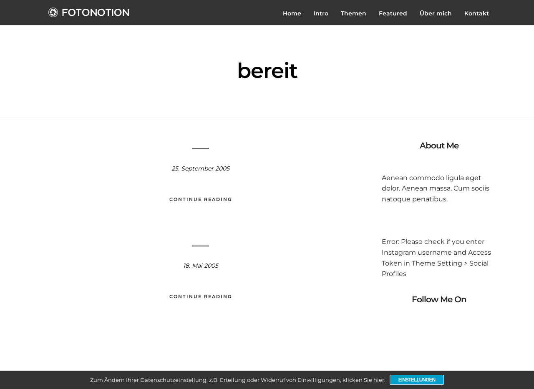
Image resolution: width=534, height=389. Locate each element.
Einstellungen (416, 380)
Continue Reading (200, 199)
